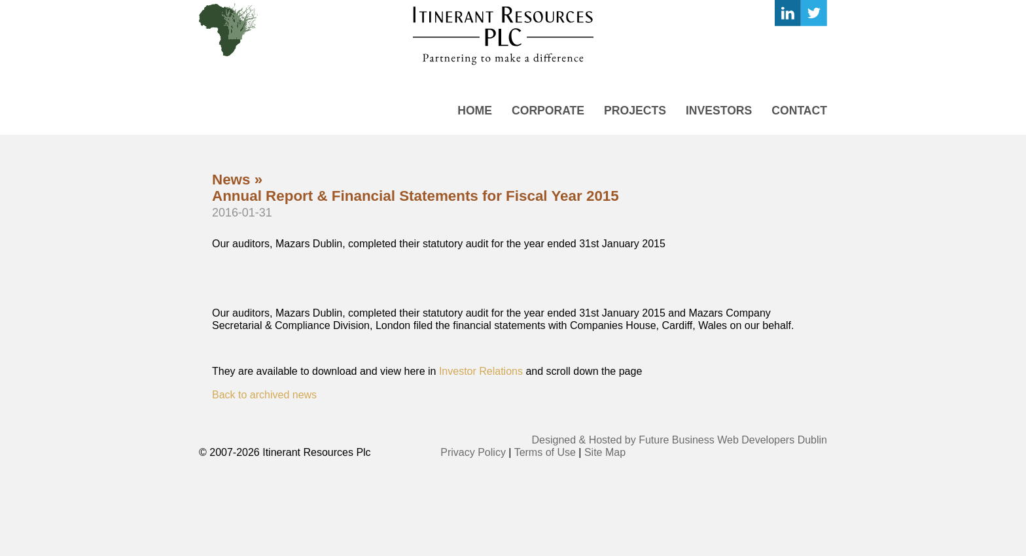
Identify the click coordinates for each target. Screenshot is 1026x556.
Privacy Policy (473, 452)
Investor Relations (479, 371)
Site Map (605, 452)
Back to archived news (264, 394)
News (231, 179)
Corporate (548, 110)
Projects (635, 110)
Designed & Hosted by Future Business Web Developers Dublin (680, 439)
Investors (719, 110)
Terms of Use (545, 452)
